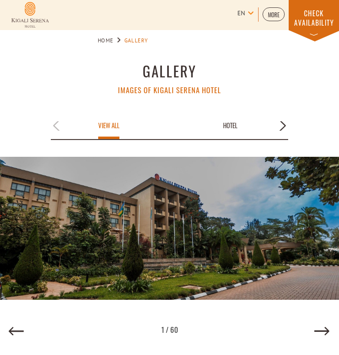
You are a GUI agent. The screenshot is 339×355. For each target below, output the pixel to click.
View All (108, 125)
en (241, 14)
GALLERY (169, 70)
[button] (274, 14)
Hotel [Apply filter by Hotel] (230, 125)
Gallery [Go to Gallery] (136, 40)
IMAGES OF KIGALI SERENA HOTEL (169, 90)
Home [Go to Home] (106, 40)
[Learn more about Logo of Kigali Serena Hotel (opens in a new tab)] (30, 15)
